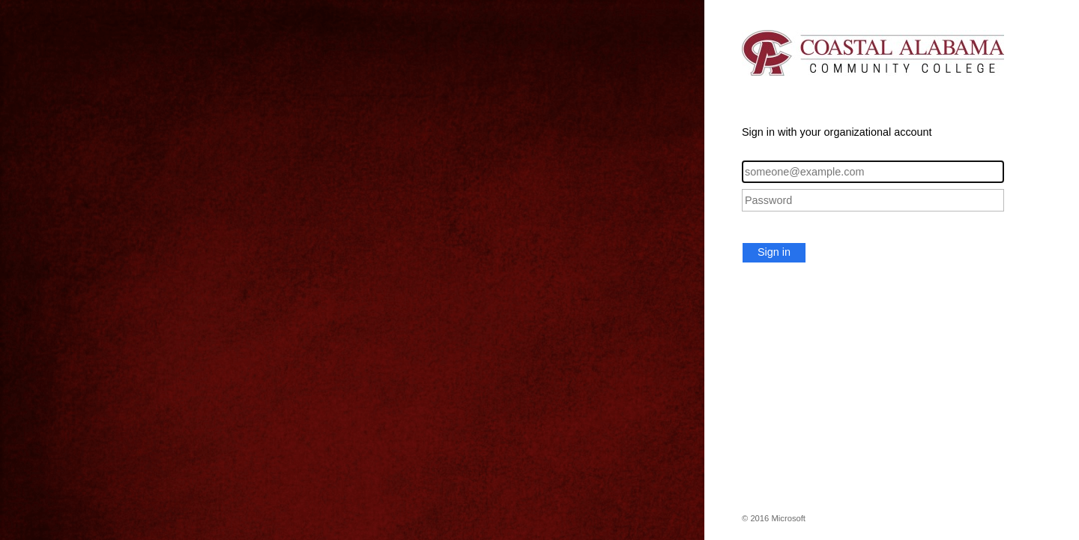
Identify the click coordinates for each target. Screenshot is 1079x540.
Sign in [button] (774, 252)
